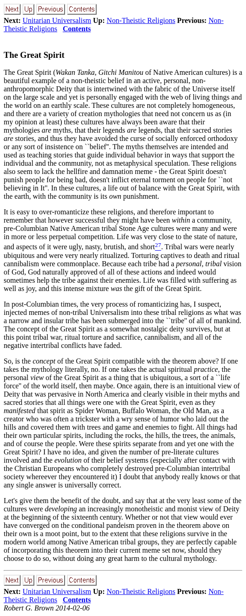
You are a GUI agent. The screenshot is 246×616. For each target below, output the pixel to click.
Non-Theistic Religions (141, 20)
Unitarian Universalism (56, 20)
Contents (77, 29)
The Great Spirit (34, 55)
